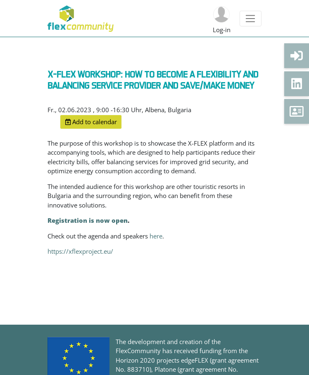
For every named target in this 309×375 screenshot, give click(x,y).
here (156, 236)
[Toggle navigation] (250, 18)
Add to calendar (91, 122)
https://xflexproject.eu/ (80, 251)
